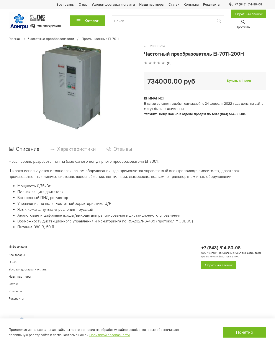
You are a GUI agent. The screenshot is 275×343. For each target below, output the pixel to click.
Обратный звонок (249, 14)
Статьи (174, 4)
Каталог (87, 20)
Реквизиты (211, 4)
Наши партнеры (151, 4)
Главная (15, 38)
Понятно (244, 332)
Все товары (65, 4)
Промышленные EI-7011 (100, 38)
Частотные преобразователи (51, 38)
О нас (83, 4)
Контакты (191, 4)
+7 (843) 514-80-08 (245, 4)
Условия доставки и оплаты (113, 4)
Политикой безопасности (109, 335)
